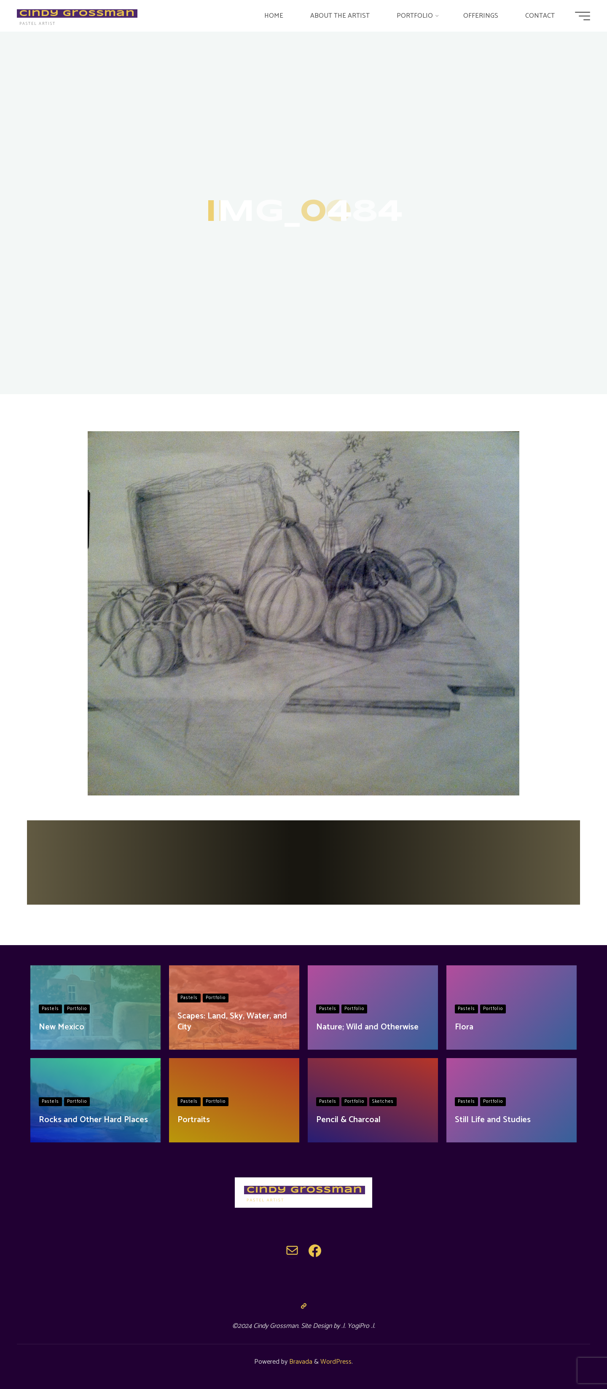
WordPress (336, 1362)
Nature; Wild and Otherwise (367, 1027)
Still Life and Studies (493, 1120)
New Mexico (61, 1027)
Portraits (193, 1120)
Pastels (50, 1009)
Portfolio (77, 1009)
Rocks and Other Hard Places (93, 1120)
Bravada (299, 1362)
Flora (464, 1027)
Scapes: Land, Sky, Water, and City (232, 1021)
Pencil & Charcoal (348, 1120)
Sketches (383, 1101)
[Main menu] (582, 16)
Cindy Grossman (77, 13)
